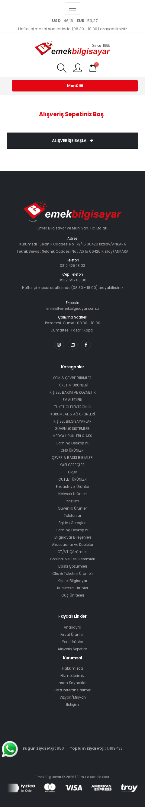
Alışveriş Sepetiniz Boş (71, 114)
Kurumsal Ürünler (72, 588)
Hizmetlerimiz (72, 675)
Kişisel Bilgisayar (72, 580)
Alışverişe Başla (72, 140)
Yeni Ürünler (72, 641)
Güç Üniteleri (72, 595)
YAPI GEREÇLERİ (72, 465)
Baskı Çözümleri (72, 566)
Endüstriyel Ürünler (72, 486)
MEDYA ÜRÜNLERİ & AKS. (73, 436)
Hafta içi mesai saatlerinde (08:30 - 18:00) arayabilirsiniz (72, 29)
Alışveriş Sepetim (72, 649)
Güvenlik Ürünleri (73, 508)
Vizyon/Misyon (73, 697)
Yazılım (72, 501)
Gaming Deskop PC (72, 443)
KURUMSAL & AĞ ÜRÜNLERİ (72, 414)
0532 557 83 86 (72, 280)
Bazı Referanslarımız (72, 690)
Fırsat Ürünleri (72, 634)
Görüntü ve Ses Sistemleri (72, 559)
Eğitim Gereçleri (72, 522)
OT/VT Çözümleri (72, 551)
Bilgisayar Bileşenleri (72, 537)
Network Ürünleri (72, 494)
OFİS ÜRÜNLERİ (72, 450)
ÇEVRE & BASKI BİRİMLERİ (73, 457)
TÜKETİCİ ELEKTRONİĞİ (72, 407)
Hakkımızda (72, 668)
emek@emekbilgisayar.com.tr (72, 308)
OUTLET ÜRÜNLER (72, 479)
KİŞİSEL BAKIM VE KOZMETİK (73, 392)
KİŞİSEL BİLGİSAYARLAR (72, 421)
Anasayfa (72, 627)
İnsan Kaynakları (73, 683)
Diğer (72, 472)
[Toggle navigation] (72, 8)
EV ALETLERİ (72, 399)
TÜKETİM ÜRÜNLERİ (72, 385)
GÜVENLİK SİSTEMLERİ (72, 428)
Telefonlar (72, 515)
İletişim (72, 704)
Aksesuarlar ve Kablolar (72, 544)
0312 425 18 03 (72, 265)
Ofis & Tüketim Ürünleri (72, 573)
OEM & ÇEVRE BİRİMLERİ (72, 378)
